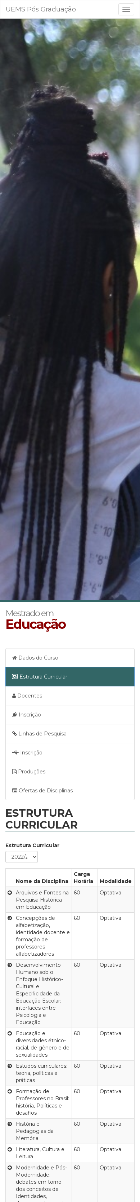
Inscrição (26, 714)
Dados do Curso (35, 658)
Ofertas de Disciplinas (42, 790)
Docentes (27, 695)
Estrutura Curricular (39, 677)
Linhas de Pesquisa (39, 733)
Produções (28, 771)
